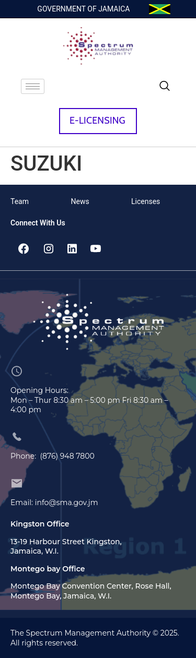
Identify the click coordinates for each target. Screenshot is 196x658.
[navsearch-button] (164, 86)
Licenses (145, 201)
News (80, 201)
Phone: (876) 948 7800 (52, 456)
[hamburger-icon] (32, 86)
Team (19, 201)
